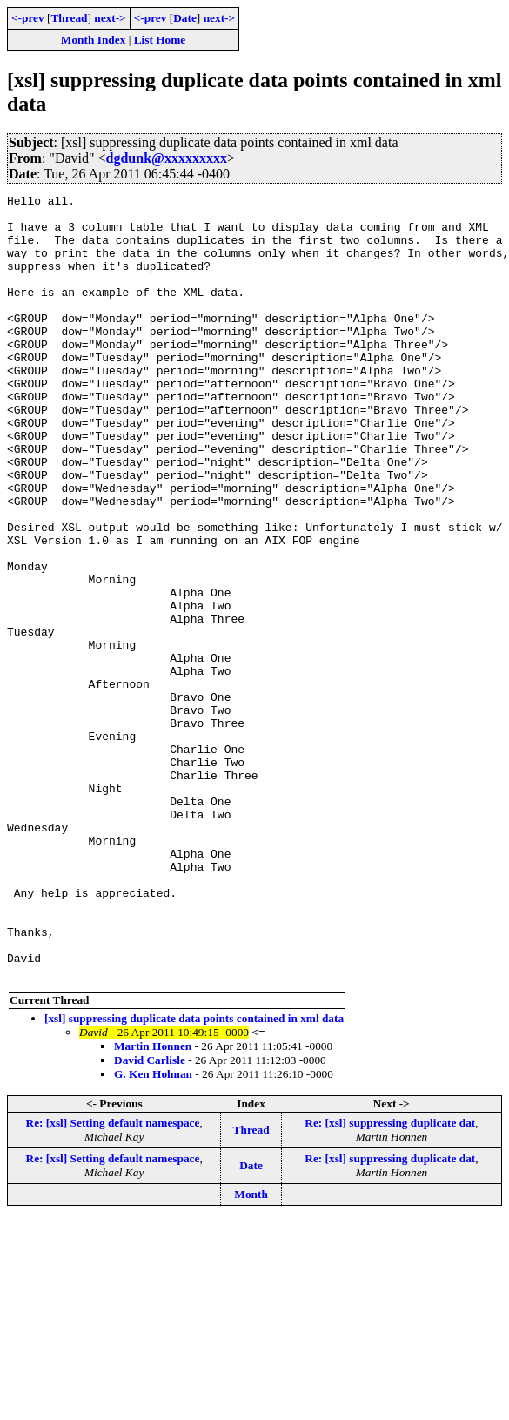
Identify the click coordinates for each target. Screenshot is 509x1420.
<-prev (27, 17)
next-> (109, 17)
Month (251, 1350)
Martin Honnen (152, 1202)
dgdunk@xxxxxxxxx (166, 158)
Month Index (93, 39)
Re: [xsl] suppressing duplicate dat (390, 1279)
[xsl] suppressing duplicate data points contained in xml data (194, 1174)
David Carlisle (149, 1216)
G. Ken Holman (153, 1230)
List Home (160, 39)
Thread (68, 17)
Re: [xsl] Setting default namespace (113, 1279)
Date (185, 17)
